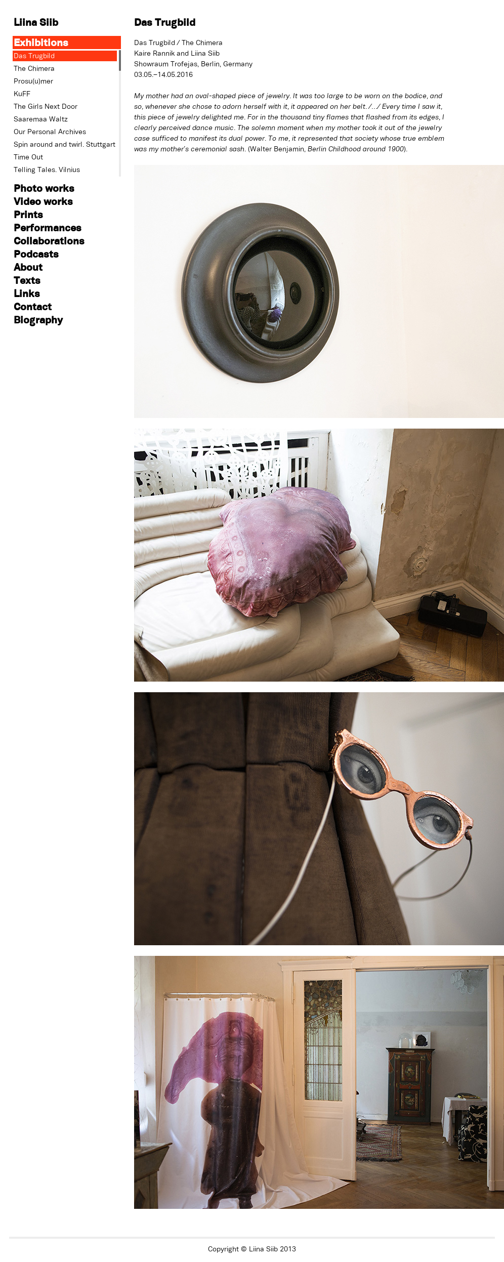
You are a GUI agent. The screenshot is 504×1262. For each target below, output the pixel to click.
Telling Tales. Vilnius (47, 169)
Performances (47, 227)
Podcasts (36, 253)
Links (27, 293)
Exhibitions (41, 42)
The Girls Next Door (45, 106)
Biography (38, 319)
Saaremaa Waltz (41, 118)
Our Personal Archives (50, 131)
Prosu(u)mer (33, 81)
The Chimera (34, 68)
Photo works (44, 188)
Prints (28, 214)
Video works (43, 201)
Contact (33, 306)
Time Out (28, 156)
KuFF (22, 93)
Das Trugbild (34, 55)
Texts (27, 280)
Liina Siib (36, 22)
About (28, 267)
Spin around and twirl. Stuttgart (64, 144)
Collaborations (49, 240)
